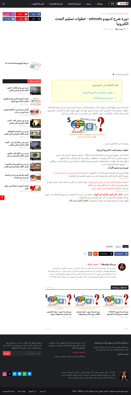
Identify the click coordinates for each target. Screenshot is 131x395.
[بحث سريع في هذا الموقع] (25, 353)
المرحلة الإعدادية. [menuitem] (55, 4)
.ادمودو (103, 13)
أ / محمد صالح (94, 264)
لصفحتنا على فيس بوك (103, 188)
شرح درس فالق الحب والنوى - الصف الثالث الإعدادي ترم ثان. (17, 154)
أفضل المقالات (34, 81)
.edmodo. (109, 246)
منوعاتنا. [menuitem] (100, 4)
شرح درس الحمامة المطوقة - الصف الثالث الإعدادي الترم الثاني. (16, 132)
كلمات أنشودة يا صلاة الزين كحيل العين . (16, 187)
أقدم (125, 329)
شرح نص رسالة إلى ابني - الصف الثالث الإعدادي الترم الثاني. (17, 143)
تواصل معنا (22, 391)
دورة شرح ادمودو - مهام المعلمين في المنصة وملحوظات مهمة (59, 313)
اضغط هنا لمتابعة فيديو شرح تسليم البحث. (71, 172)
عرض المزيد (49, 287)
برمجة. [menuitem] (88, 4)
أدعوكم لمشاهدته (78, 352)
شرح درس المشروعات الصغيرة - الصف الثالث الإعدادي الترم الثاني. (16, 165)
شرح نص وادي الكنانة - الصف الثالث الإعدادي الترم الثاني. (18, 89)
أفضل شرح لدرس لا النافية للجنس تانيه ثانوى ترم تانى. (16, 110)
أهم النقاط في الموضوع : (104, 85)
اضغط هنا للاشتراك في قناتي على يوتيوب (105, 182)
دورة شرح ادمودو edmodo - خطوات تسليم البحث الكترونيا (117, 313)
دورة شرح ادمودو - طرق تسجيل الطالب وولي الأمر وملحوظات (88, 313)
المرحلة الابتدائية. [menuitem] (74, 4)
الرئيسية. (42, 391)
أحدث (49, 329)
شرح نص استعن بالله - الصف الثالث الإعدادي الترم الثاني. (18, 121)
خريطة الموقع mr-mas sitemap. (17, 63)
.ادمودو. (118, 246)
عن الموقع (32, 391)
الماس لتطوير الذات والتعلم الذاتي (117, 13)
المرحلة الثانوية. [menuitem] (38, 4)
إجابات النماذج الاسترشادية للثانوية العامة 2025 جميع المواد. (16, 100)
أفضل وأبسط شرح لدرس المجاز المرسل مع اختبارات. (17, 176)
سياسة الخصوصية (9, 391)
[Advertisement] (86, 52)
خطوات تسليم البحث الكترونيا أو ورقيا (97, 92)
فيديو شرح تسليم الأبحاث (102, 98)
